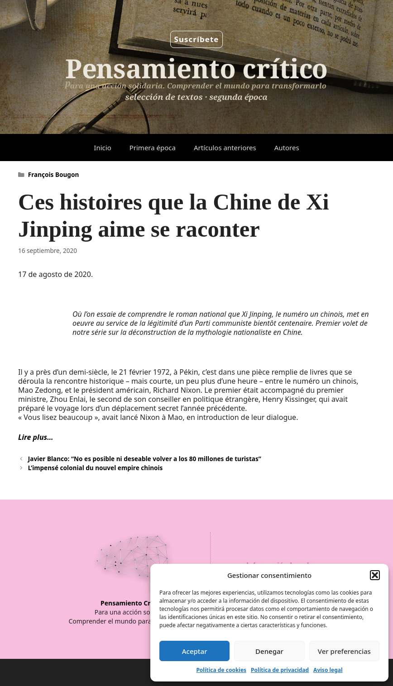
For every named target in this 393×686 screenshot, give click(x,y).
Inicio (102, 147)
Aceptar (194, 651)
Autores (286, 147)
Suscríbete (196, 39)
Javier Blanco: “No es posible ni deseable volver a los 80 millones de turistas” (144, 458)
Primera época (152, 147)
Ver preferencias (344, 651)
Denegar (269, 651)
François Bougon (53, 174)
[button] (374, 575)
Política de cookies (221, 670)
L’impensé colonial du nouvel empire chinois (95, 467)
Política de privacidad (280, 670)
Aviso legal (327, 670)
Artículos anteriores (225, 147)
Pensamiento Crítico (132, 603)
